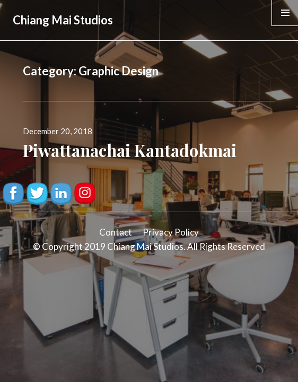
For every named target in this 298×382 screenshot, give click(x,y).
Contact (115, 232)
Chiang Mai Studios (63, 20)
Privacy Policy (171, 232)
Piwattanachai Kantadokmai (129, 150)
